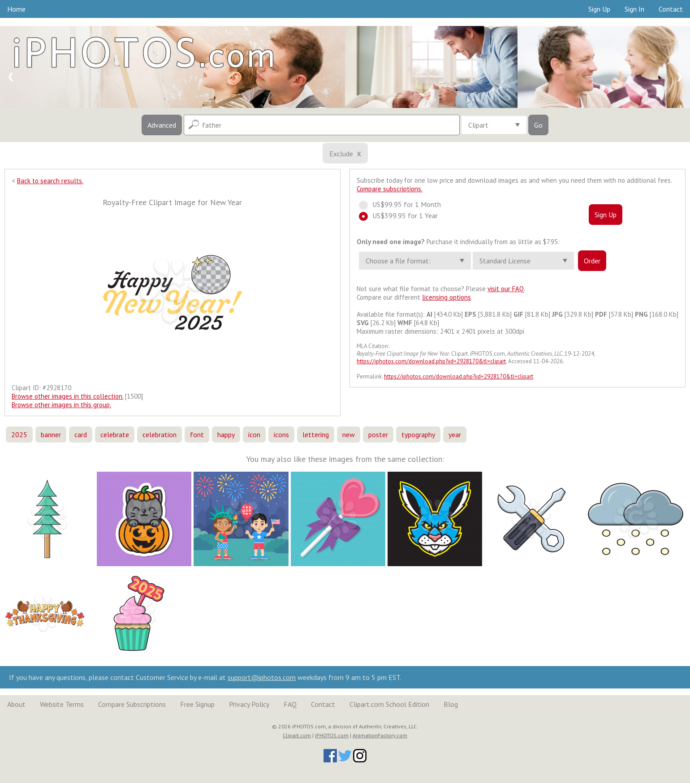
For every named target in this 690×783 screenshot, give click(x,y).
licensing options (446, 297)
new (348, 434)
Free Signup (197, 704)
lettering (315, 434)
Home (16, 8)
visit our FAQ (505, 288)
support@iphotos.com (262, 677)
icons (281, 434)
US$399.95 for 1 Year (402, 215)
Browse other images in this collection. (67, 396)
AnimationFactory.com (380, 735)
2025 (19, 434)
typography (418, 434)
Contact (671, 8)
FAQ (290, 704)
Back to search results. (50, 180)
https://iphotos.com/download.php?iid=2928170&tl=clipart (431, 361)
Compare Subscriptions (132, 704)
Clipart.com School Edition (389, 704)
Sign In (634, 8)
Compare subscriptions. (390, 189)
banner (51, 434)
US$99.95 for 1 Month (404, 204)
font (197, 434)
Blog (451, 704)
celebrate (114, 434)
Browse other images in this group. (61, 404)
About (16, 704)
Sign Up (599, 8)
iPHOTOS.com (332, 735)
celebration (159, 434)
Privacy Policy (249, 704)
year (454, 434)
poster (378, 434)
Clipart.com (297, 735)
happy (226, 434)
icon (254, 434)
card (80, 434)
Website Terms (62, 704)
